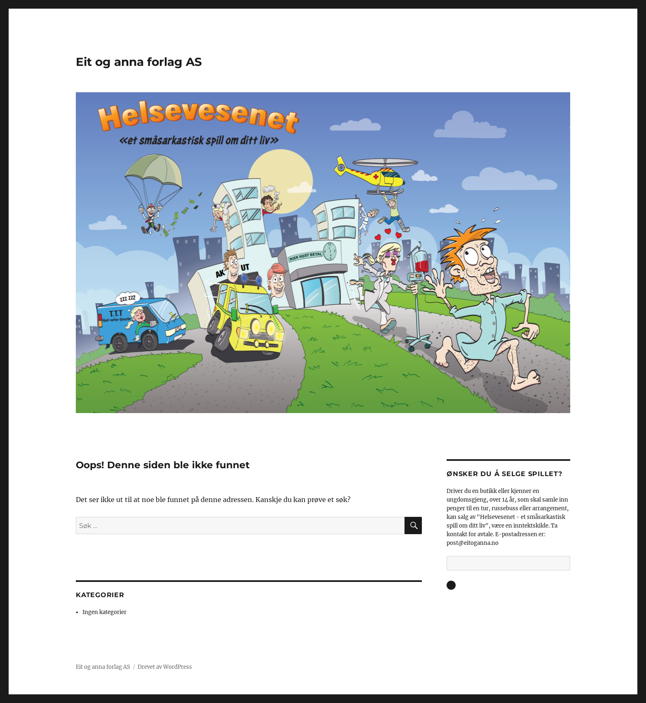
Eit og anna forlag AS (139, 62)
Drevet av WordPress (165, 666)
